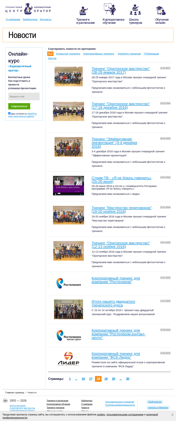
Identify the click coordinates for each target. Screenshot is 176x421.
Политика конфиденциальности (120, 405)
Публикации (151, 53)
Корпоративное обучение (58, 404)
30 (127, 379)
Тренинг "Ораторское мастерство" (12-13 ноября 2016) (121, 245)
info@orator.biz (154, 402)
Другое (52, 58)
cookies (101, 414)
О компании (13, 19)
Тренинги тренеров (129, 53)
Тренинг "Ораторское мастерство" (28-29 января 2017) (121, 70)
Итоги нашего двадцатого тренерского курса (113, 303)
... (76, 379)
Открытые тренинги (68, 53)
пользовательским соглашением (125, 414)
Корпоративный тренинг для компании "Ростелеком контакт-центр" (119, 334)
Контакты (45, 19)
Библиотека (30, 19)
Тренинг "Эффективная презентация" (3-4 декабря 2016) (114, 142)
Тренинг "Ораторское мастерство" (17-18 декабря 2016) (121, 105)
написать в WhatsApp (158, 407)
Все (50, 53)
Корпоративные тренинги (98, 53)
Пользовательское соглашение (119, 402)
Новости (85, 407)
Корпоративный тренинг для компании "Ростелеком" (116, 280)
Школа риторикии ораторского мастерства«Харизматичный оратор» (22, 408)
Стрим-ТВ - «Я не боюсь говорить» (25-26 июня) (121, 179)
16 (83, 379)
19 (105, 379)
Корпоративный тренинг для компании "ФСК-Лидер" (116, 355)
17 (90, 379)
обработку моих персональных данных (22, 115)
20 (113, 379)
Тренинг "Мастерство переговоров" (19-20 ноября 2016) (122, 209)
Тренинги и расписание (57, 400)
